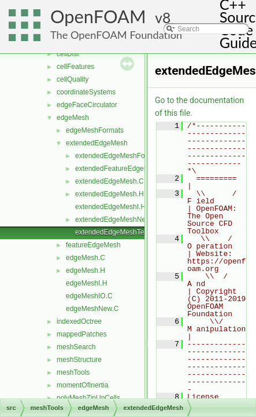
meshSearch (76, 347)
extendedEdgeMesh (97, 143)
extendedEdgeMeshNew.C (116, 219)
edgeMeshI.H (86, 283)
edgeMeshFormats (95, 130)
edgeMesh (73, 118)
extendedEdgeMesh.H (109, 194)
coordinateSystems (86, 92)
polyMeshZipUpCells (88, 398)
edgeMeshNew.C (92, 309)
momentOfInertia (82, 385)
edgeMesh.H (85, 270)
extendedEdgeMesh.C (109, 181)
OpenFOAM (98, 16)
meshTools (73, 372)
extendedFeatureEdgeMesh (118, 168)
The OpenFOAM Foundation (116, 34)
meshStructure (79, 360)
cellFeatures (75, 67)
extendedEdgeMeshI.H (110, 207)
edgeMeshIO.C (89, 296)
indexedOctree (79, 321)
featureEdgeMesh (93, 245)
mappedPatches (82, 334)
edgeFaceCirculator (87, 105)
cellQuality (72, 79)
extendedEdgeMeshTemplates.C (125, 232)
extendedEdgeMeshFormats (118, 156)
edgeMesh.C (85, 258)
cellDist (68, 54)
